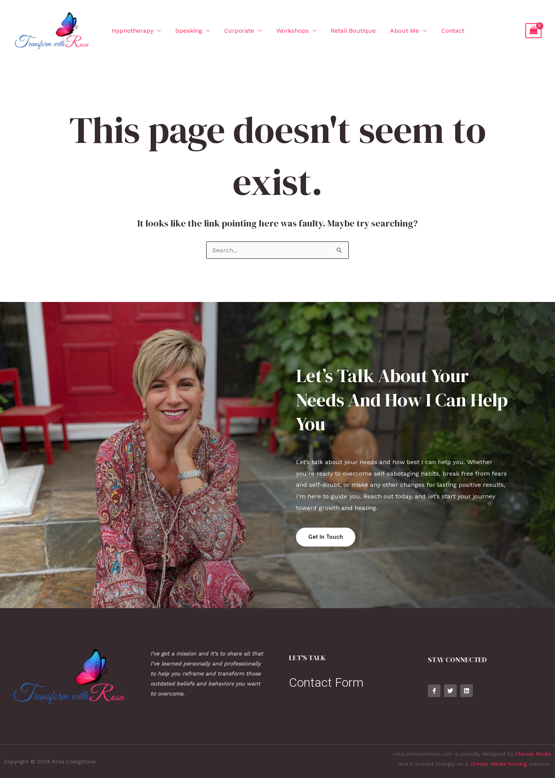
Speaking (185, 30)
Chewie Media (533, 754)
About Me (393, 30)
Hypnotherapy (131, 30)
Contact (439, 30)
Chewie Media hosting (498, 764)
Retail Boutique (344, 30)
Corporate (234, 30)
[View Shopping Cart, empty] (533, 31)
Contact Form (326, 682)
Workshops (285, 30)
